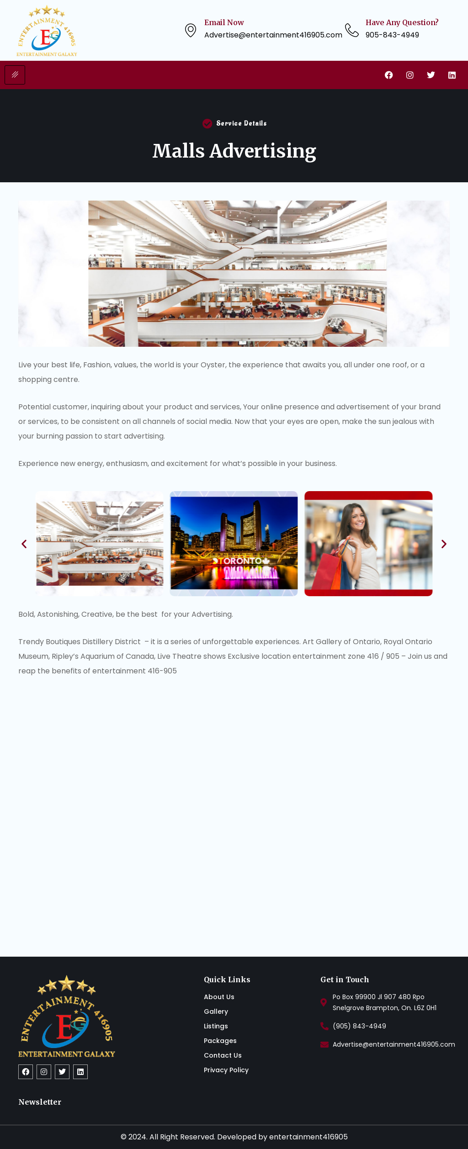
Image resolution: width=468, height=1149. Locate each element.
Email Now (224, 22)
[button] (24, 543)
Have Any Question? (402, 22)
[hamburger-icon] (15, 75)
